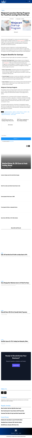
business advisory (20, 111)
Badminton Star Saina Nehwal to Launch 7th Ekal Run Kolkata (11, 419)
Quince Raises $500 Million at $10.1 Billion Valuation (9, 217)
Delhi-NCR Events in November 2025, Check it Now (10, 424)
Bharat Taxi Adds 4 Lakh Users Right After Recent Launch (11, 408)
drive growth (6, 62)
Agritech (14, 111)
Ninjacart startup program (15, 113)
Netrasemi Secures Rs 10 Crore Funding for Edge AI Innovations (8, 120)
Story (2, 281)
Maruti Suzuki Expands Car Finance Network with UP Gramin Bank (12, 410)
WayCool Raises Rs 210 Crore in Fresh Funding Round (14, 164)
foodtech (25, 111)
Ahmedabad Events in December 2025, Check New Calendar (11, 422)
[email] (16, 135)
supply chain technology (5, 114)
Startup (3, 10)
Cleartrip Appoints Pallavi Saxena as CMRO (8, 196)
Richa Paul (4, 167)
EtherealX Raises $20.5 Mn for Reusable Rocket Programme (14, 312)
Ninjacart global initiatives (6, 113)
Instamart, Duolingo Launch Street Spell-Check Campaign (10, 175)
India (28, 111)
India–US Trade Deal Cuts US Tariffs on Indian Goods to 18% (14, 254)
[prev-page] (27, 146)
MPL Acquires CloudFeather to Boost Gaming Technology (23, 120)
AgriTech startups (21, 40)
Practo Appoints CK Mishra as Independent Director (9, 207)
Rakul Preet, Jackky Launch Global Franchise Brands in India (10, 185)
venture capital (13, 114)
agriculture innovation (8, 111)
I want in (16, 138)
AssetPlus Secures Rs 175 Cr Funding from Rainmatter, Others (14, 341)
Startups (22, 113)
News (2, 253)
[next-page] (29, 146)
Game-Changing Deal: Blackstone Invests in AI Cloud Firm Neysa (15, 283)
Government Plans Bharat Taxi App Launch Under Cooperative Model (13, 413)
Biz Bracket (12, 18)
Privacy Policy (11, 141)
